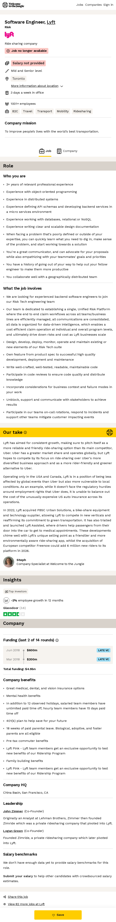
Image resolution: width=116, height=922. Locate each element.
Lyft (51, 22)
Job (45, 151)
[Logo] (13, 5)
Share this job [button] (15, 897)
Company (66, 151)
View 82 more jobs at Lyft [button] (24, 904)
